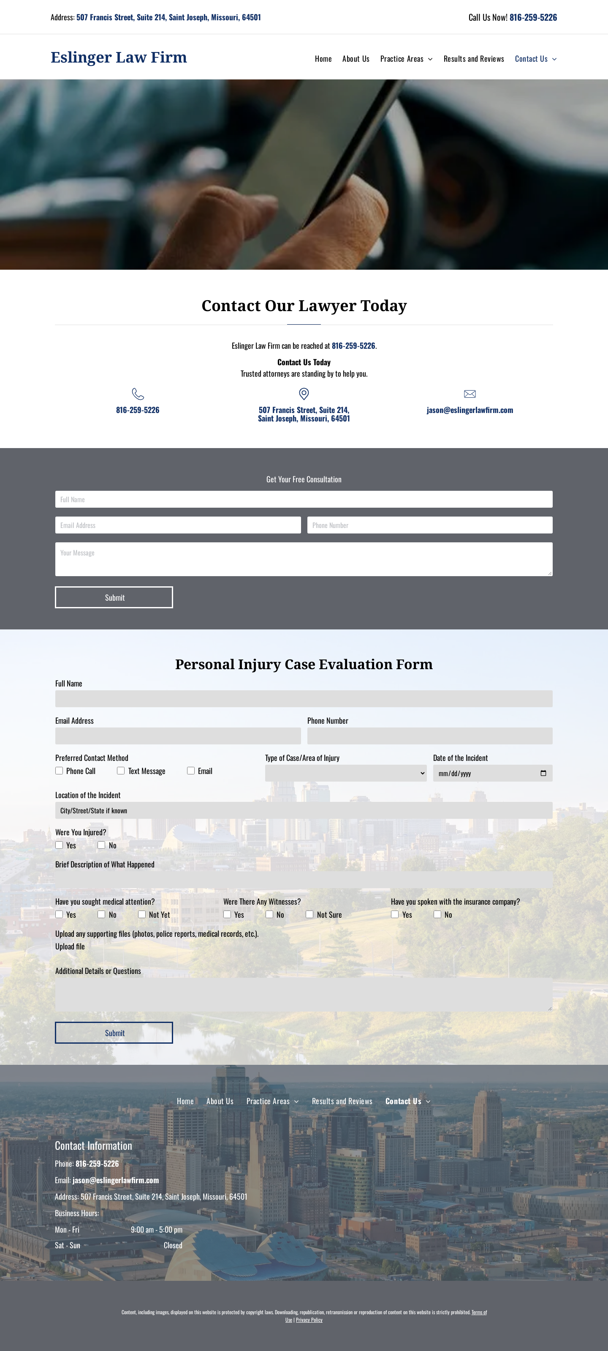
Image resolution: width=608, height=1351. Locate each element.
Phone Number (327, 720)
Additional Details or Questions (98, 970)
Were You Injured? (80, 831)
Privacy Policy (309, 1319)
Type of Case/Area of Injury (302, 757)
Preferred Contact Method (91, 757)
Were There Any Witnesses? (262, 901)
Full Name (68, 683)
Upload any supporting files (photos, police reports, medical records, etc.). (156, 933)
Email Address (74, 720)
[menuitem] (318, 58)
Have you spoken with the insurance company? (455, 901)
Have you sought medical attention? (105, 901)
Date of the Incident (460, 757)
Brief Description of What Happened (105, 864)
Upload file (70, 946)
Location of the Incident (88, 794)
